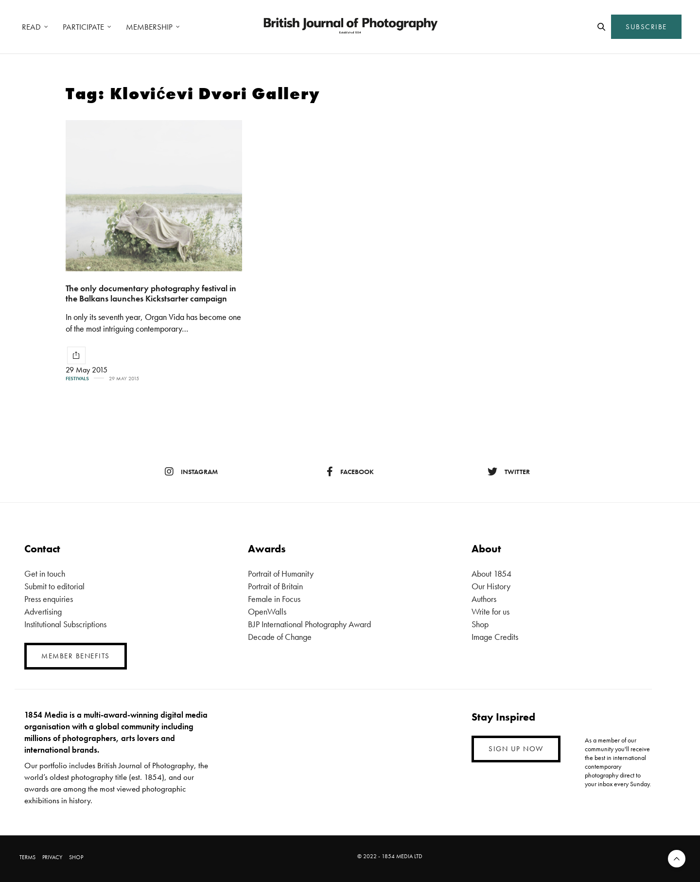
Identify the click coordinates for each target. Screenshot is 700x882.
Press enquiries (48, 598)
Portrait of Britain (275, 586)
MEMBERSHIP (149, 26)
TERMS (27, 857)
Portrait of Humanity (281, 573)
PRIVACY (52, 857)
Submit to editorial (54, 586)
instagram (191, 471)
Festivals (77, 378)
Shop (480, 624)
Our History (491, 586)
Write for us (490, 611)
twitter (509, 471)
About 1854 (491, 573)
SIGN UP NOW (516, 749)
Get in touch (44, 573)
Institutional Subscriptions (65, 624)
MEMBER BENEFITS (75, 656)
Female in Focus (274, 598)
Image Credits (495, 636)
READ (31, 26)
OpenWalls (267, 611)
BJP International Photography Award (309, 624)
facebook (350, 471)
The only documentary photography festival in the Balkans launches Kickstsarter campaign (151, 293)
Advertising (43, 611)
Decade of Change (280, 636)
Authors (484, 598)
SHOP (76, 857)
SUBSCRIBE (646, 27)
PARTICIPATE (83, 26)
